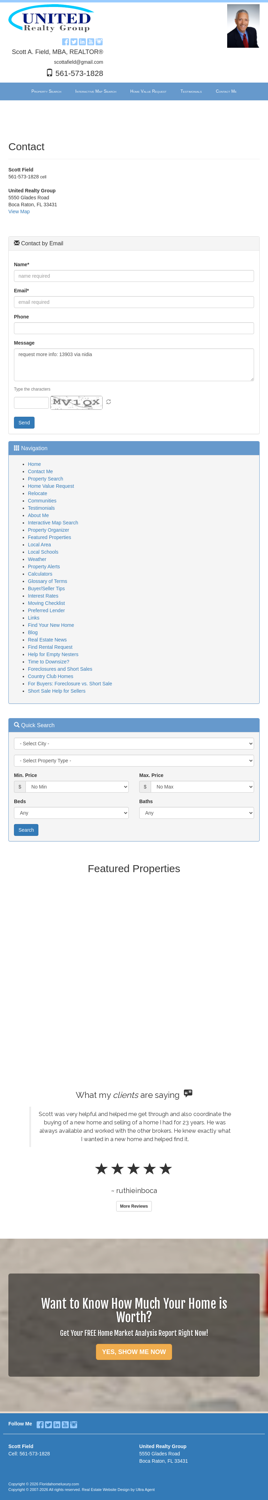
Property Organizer (48, 530)
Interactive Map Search (53, 522)
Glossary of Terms (47, 581)
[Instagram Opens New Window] (99, 41)
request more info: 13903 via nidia (134, 364)
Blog (33, 632)
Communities (42, 500)
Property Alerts (44, 566)
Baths (146, 801)
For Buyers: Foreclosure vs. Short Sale (70, 683)
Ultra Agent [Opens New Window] (145, 1489)
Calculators (40, 574)
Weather (37, 559)
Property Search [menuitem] (46, 91)
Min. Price (25, 775)
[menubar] (134, 91)
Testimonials (41, 508)
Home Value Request (51, 486)
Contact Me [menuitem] (226, 91)
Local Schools (43, 552)
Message (24, 343)
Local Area (39, 544)
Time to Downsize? (48, 661)
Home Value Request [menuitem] (148, 91)
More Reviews (134, 1206)
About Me (38, 515)
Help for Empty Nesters (53, 654)
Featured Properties (49, 537)
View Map (19, 211)
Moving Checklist (46, 603)
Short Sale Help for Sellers (56, 691)
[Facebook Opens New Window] (65, 41)
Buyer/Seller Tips (46, 588)
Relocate (37, 493)
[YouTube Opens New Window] (91, 41)
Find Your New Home (51, 625)
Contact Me (40, 471)
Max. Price (151, 775)
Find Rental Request (50, 647)
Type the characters (32, 389)
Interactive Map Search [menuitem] (95, 91)
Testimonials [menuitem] (191, 91)
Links (33, 618)
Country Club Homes (50, 676)
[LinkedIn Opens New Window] (82, 41)
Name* (21, 264)
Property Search (45, 479)
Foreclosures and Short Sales (60, 669)
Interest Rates (43, 596)
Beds (20, 801)
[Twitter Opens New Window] (74, 41)
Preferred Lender (46, 610)
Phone (21, 317)
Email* (21, 290)
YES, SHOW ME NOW (134, 1351)
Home (34, 464)
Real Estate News (47, 640)
